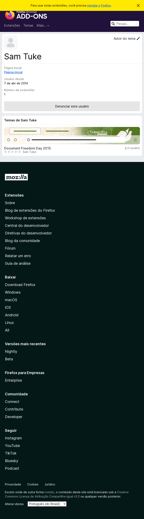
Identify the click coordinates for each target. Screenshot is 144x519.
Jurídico (50, 484)
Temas (28, 25)
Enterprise (13, 380)
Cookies (32, 484)
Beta (9, 359)
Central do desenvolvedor (27, 225)
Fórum (10, 248)
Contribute (14, 409)
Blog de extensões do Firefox (30, 210)
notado (49, 492)
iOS (8, 307)
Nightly (11, 351)
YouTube (12, 445)
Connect (12, 401)
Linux (9, 322)
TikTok (11, 453)
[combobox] (124, 23)
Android (11, 315)
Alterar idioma (14, 504)
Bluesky (11, 461)
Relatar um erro (18, 256)
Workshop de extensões (25, 218)
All (7, 330)
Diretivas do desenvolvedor (28, 233)
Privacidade (13, 484)
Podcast (12, 468)
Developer (13, 417)
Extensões (12, 25)
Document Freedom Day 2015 (27, 148)
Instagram (13, 438)
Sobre (10, 203)
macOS (11, 300)
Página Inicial (13, 72)
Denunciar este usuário (72, 106)
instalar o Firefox (99, 5)
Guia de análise (17, 263)
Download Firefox (20, 285)
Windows (13, 292)
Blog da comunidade (22, 241)
